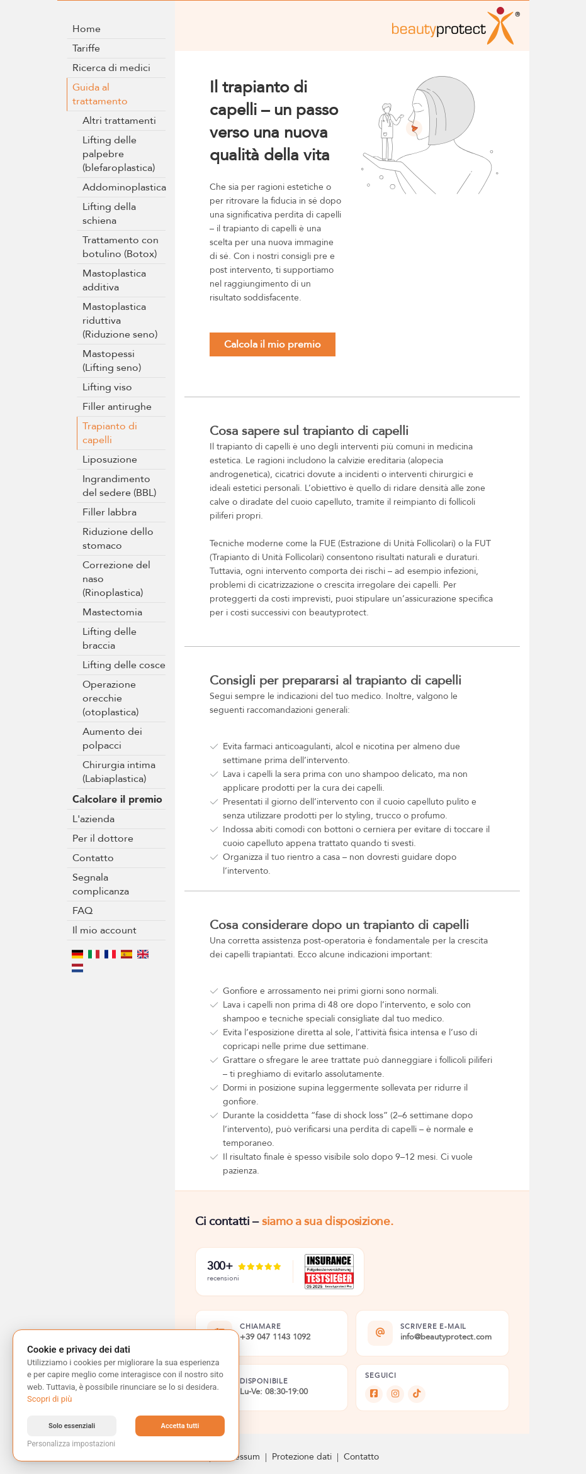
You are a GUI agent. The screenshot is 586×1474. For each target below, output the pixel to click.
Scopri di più (49, 1399)
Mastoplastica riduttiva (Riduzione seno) (119, 320)
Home (86, 29)
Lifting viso (107, 387)
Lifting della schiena (109, 214)
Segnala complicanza (100, 884)
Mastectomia (112, 612)
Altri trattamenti (119, 121)
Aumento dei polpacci (112, 738)
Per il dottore (102, 838)
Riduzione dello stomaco (118, 539)
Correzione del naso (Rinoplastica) (116, 579)
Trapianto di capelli (109, 433)
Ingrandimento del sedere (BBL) (119, 486)
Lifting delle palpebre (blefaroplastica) (118, 154)
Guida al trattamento (100, 94)
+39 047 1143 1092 (275, 1338)
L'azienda (93, 819)
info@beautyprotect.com (446, 1338)
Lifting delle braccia (109, 638)
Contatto (93, 858)
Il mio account (104, 930)
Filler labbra (109, 512)
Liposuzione (109, 459)
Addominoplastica (124, 187)
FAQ (82, 911)
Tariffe (86, 48)
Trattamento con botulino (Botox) (120, 247)
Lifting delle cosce (124, 665)
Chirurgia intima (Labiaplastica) (118, 772)
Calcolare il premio (117, 799)
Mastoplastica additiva (114, 280)
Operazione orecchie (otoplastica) (110, 698)
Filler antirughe (117, 407)
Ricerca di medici (111, 68)
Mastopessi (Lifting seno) (111, 361)
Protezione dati (302, 1457)
